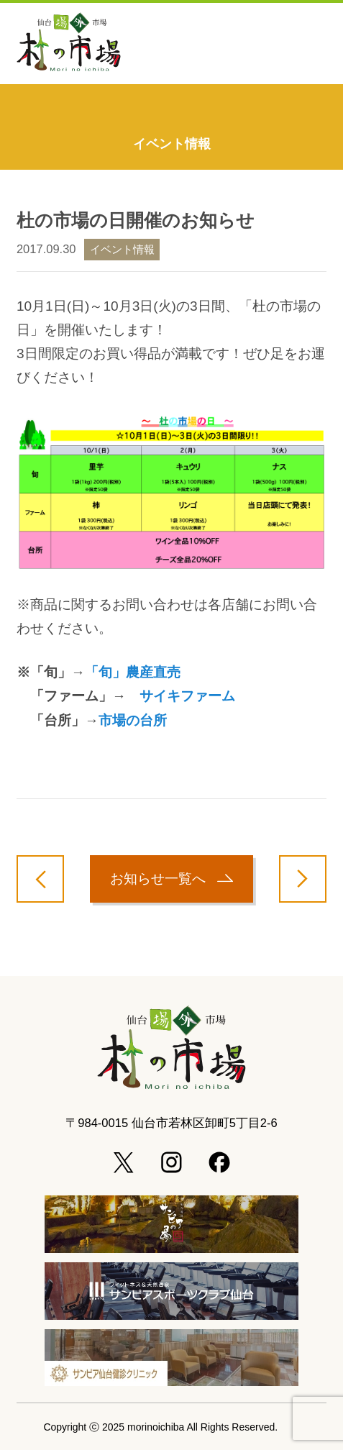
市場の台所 (133, 720)
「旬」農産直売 (132, 672)
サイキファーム (187, 695)
